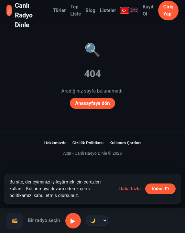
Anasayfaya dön (92, 103)
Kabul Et (160, 188)
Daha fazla (130, 188)
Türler (59, 10)
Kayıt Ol (148, 10)
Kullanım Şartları (125, 142)
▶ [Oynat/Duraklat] (73, 220)
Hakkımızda (55, 142)
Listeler (108, 10)
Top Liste (75, 10)
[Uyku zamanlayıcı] (97, 221)
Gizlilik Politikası (88, 142)
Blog (90, 10)
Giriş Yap (168, 10)
